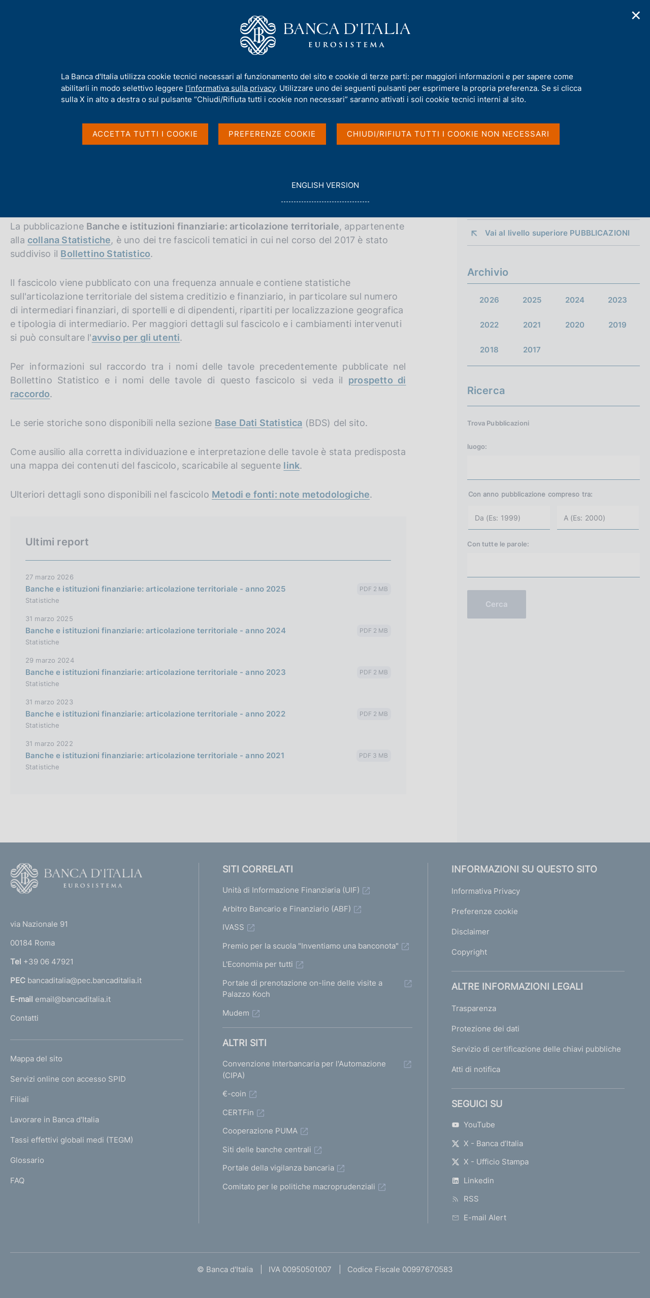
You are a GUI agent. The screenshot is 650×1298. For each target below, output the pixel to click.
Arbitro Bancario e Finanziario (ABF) (286, 909)
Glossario (27, 1160)
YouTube (473, 1124)
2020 (575, 325)
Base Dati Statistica (259, 422)
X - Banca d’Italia (487, 1143)
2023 (618, 300)
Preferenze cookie (484, 911)
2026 (489, 300)
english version (325, 190)
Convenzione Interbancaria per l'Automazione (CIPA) (304, 1069)
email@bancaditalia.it (73, 999)
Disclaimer (470, 931)
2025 (532, 300)
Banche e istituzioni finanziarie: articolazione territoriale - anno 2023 (155, 672)
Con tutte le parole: (498, 544)
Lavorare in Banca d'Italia (54, 1119)
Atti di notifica (475, 1069)
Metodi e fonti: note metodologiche (291, 494)
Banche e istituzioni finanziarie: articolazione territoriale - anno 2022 (155, 714)
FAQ (17, 1180)
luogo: (477, 446)
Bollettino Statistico (105, 253)
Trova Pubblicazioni (498, 423)
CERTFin (238, 1112)
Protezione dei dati (485, 1028)
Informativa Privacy (485, 891)
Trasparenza (473, 1008)
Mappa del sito (36, 1058)
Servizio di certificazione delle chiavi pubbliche (536, 1049)
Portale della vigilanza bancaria (278, 1168)
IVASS (233, 927)
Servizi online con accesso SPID (68, 1079)
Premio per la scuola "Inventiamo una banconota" (310, 946)
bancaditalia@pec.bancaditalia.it (84, 980)
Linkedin (472, 1180)
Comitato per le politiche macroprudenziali (298, 1186)
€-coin (234, 1093)
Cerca (496, 604)
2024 (575, 300)
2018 (489, 349)
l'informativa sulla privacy (230, 88)
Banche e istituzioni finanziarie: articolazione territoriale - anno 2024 (155, 630)
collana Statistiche (69, 240)
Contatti (24, 1018)
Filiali (19, 1099)
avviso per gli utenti (136, 337)
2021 (532, 325)
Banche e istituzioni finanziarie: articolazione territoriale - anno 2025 (155, 589)
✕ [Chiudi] (636, 15)
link (291, 465)
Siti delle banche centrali (266, 1149)
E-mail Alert (478, 1217)
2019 (617, 325)
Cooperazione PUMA (260, 1130)
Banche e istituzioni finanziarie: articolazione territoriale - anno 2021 (154, 755)
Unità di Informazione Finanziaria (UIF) (291, 890)
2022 (489, 325)
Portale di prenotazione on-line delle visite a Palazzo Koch (302, 988)
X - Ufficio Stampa (490, 1161)
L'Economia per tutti (257, 964)
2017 (532, 349)
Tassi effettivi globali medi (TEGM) (71, 1140)
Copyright (469, 952)
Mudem (235, 1013)
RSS (465, 1199)
